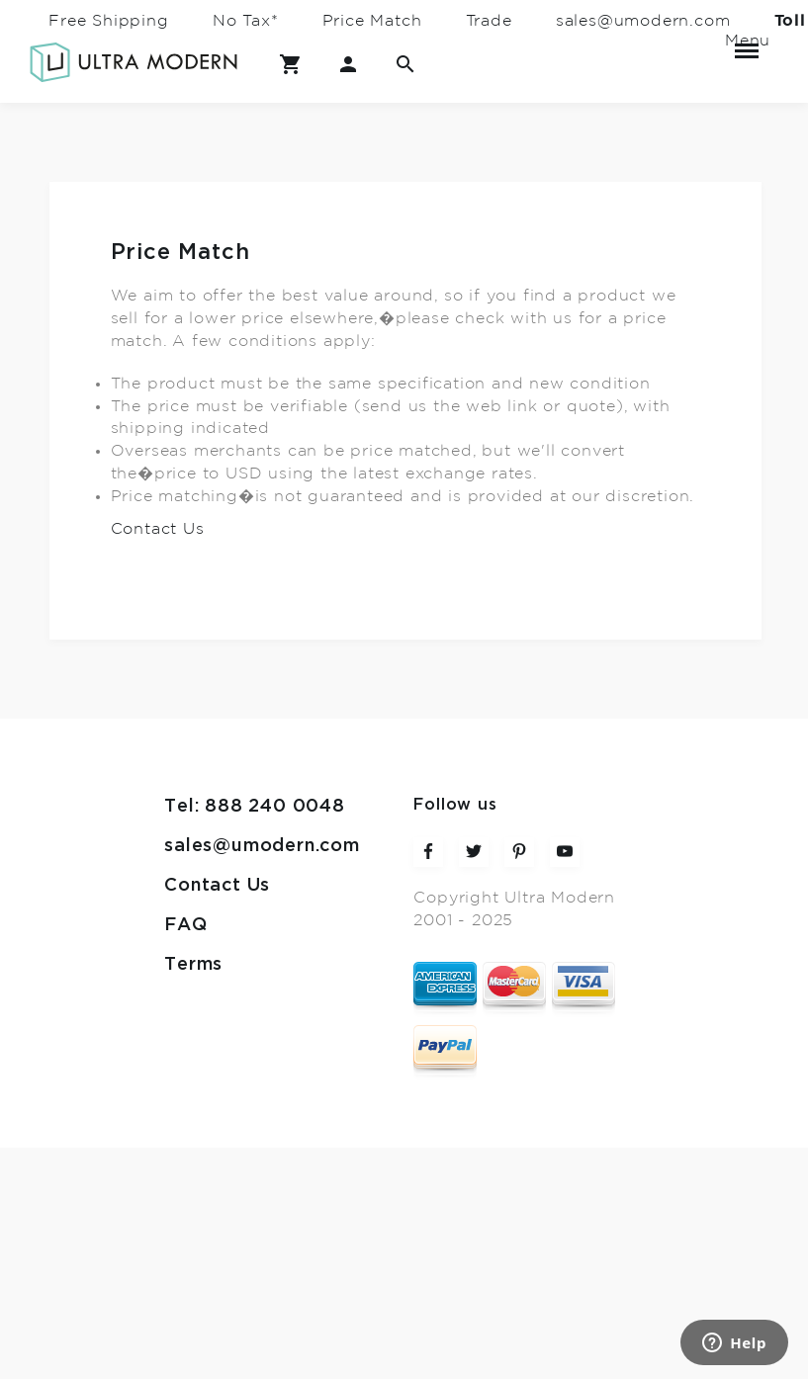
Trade (489, 21)
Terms (193, 964)
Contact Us (158, 529)
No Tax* (246, 21)
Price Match (372, 21)
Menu (746, 42)
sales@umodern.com (643, 21)
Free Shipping (108, 21)
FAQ (185, 924)
